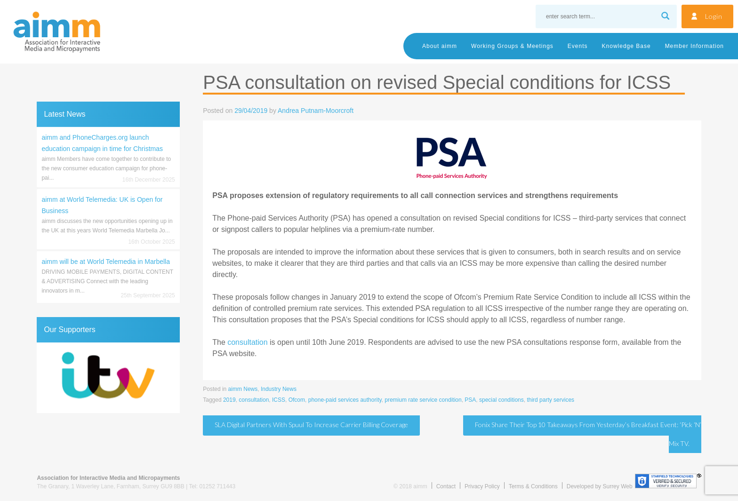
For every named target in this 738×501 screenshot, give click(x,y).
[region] (108, 377)
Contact (446, 486)
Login (713, 16)
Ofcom (297, 400)
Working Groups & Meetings (512, 46)
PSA (470, 400)
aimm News (243, 389)
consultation (247, 342)
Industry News (279, 389)
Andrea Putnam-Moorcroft (315, 110)
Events (578, 46)
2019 (229, 400)
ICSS (278, 400)
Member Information (694, 46)
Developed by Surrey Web (600, 486)
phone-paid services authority (345, 400)
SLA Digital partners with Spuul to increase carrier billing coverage (311, 425)
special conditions (501, 400)
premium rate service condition (423, 400)
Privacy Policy (482, 486)
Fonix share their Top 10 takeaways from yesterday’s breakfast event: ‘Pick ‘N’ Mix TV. (588, 434)
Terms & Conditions (533, 486)
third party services (550, 400)
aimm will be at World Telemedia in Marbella (105, 261)
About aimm (439, 46)
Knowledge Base (626, 46)
